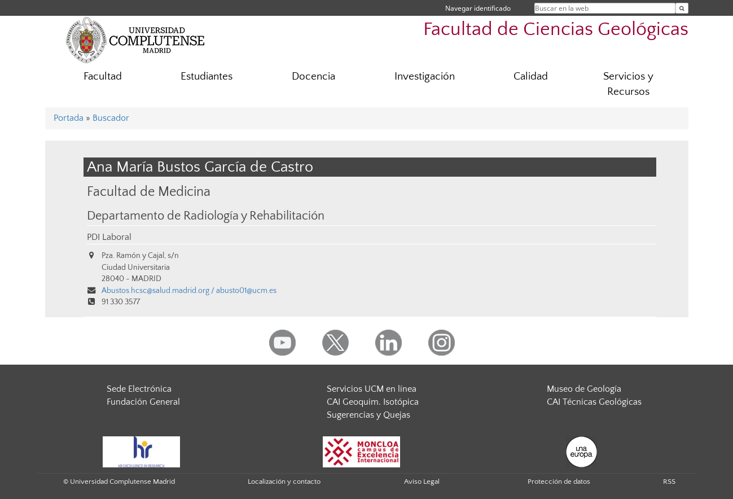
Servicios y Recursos (628, 84)
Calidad (530, 76)
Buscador (111, 118)
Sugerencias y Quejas (368, 415)
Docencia (313, 76)
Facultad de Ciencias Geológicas (555, 29)
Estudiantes (206, 76)
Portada (69, 118)
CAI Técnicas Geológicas (594, 402)
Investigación (424, 76)
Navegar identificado (478, 8)
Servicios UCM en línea (371, 389)
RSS (669, 481)
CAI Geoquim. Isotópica (373, 402)
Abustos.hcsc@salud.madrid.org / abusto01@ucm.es (189, 290)
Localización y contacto (284, 481)
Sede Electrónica (139, 389)
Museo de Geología (584, 389)
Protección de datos (559, 481)
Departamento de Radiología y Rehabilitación (205, 216)
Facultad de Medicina (148, 191)
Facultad (103, 76)
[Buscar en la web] (681, 8)
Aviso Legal (422, 481)
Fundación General (143, 402)
